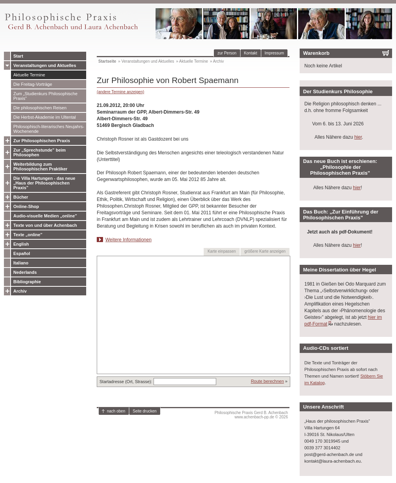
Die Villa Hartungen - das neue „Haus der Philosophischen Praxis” (44, 183)
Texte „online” (27, 234)
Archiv (20, 291)
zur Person (226, 53)
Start (18, 56)
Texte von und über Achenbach (45, 225)
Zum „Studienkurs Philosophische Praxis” (45, 96)
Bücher (20, 197)
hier (358, 137)
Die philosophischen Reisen (40, 107)
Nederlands (25, 272)
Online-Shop (26, 206)
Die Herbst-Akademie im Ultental (44, 117)
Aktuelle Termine (29, 74)
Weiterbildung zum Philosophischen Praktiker (40, 166)
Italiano (21, 262)
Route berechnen (267, 381)
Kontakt (250, 53)
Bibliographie (27, 281)
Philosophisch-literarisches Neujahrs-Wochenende (48, 129)
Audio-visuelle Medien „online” (45, 215)
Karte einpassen (222, 251)
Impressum (274, 53)
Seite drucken (145, 411)
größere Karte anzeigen (265, 251)
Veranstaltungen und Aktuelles (44, 65)
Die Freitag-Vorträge (32, 84)
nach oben (116, 411)
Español (21, 253)
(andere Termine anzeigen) (120, 92)
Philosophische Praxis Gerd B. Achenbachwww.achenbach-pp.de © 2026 (251, 415)
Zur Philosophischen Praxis (41, 140)
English (21, 244)
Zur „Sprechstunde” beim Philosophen (39, 152)
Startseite (107, 61)
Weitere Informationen (128, 239)
